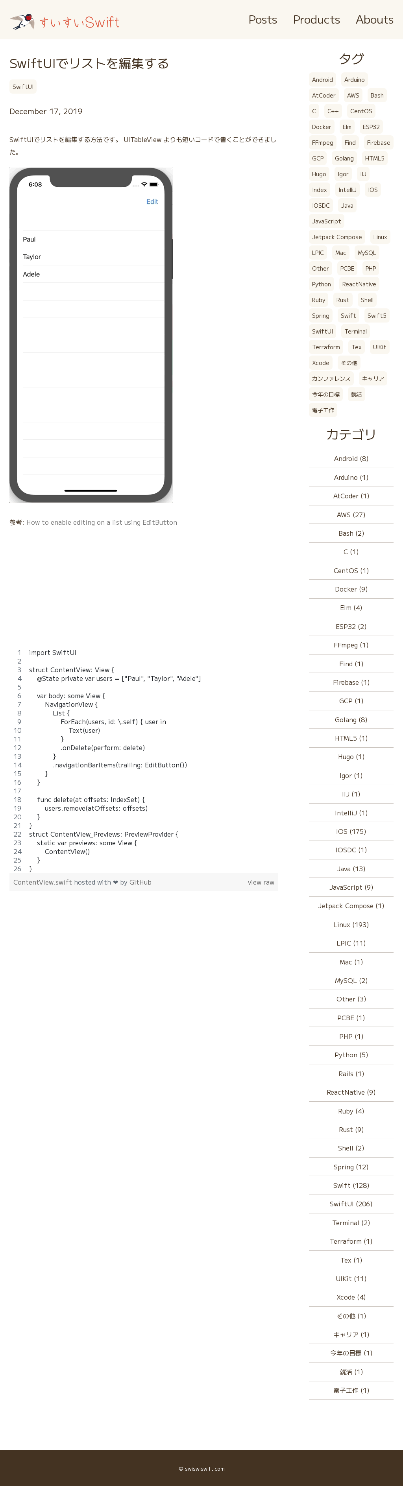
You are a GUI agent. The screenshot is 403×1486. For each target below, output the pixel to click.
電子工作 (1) (351, 1390)
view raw (261, 882)
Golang (344, 158)
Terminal (355, 331)
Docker (321, 127)
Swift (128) (351, 1185)
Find (350, 142)
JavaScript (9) (351, 887)
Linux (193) (351, 924)
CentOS (361, 111)
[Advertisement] (143, 593)
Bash (377, 95)
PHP (371, 268)
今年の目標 (326, 394)
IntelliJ (347, 190)
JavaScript (326, 221)
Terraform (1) (351, 1241)
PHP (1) (351, 1036)
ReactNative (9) (351, 1092)
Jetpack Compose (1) (351, 905)
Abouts (375, 19)
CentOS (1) (351, 570)
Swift (348, 315)
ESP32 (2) (351, 626)
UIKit (379, 347)
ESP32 (371, 127)
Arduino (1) (351, 477)
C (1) (351, 551)
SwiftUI (23, 86)
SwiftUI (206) (351, 1203)
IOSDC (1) (351, 849)
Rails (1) (351, 1073)
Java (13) (351, 868)
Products (316, 19)
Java (347, 205)
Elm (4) (351, 607)
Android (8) (351, 458)
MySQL (367, 252)
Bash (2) (351, 533)
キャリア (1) (351, 1334)
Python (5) (351, 1054)
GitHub (140, 882)
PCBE (347, 268)
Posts (262, 19)
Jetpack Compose (337, 237)
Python (321, 284)
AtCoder (324, 95)
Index (319, 190)
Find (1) (351, 663)
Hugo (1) (351, 756)
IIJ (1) (351, 793)
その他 (349, 363)
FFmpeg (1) (351, 644)
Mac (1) (351, 961)
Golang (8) (351, 719)
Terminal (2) (351, 1222)
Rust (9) (351, 1129)
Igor (343, 174)
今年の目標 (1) (351, 1352)
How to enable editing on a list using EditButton (101, 522)
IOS (373, 190)
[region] (143, 760)
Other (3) (351, 998)
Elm (347, 127)
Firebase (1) (351, 682)
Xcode (320, 363)
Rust (342, 300)
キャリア (373, 378)
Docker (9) (351, 589)
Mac (340, 252)
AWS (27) (351, 514)
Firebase (378, 142)
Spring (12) (351, 1166)
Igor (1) (351, 775)
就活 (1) (351, 1371)
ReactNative (359, 284)
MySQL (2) (351, 980)
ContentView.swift (43, 882)
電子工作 (323, 410)
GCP (318, 158)
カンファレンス (331, 378)
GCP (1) (351, 700)
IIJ (363, 174)
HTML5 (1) (351, 738)
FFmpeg (322, 142)
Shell (367, 300)
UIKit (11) (351, 1278)
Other (320, 268)
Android (322, 79)
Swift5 (377, 315)
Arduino (354, 79)
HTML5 (375, 158)
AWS (353, 95)
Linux (380, 237)
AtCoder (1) (351, 495)
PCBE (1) (351, 1017)
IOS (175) (351, 831)
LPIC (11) (351, 943)
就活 (356, 394)
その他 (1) (351, 1315)
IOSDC (321, 205)
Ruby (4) (351, 1110)
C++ (333, 111)
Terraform (326, 347)
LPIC (318, 252)
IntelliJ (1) (351, 812)
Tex (356, 347)
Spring (320, 315)
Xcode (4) (351, 1297)
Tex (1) (351, 1260)
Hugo (319, 174)
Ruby (318, 300)
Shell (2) (351, 1147)
